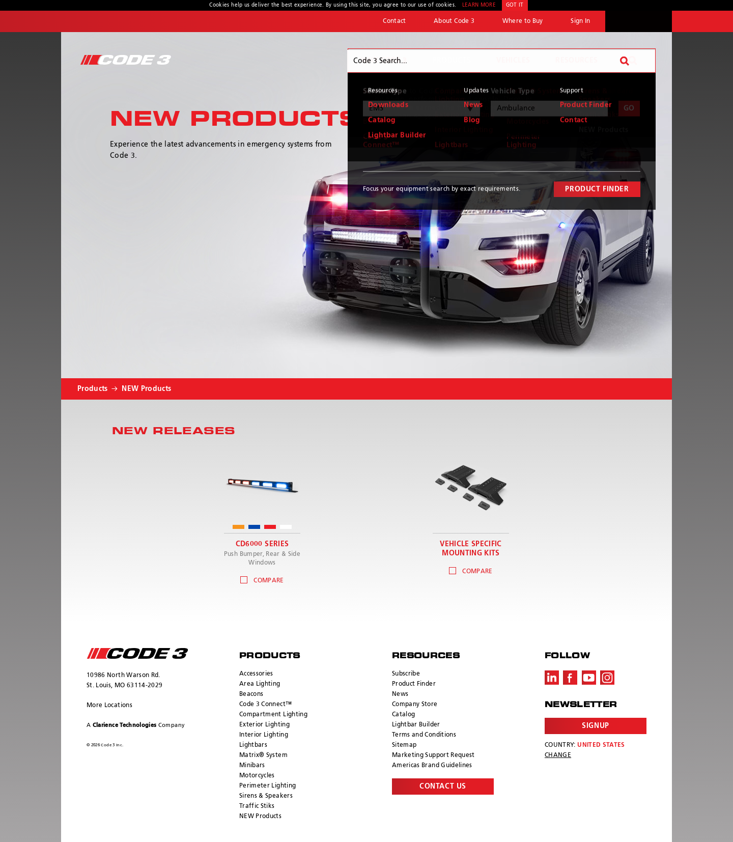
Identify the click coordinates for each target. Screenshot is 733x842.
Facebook (570, 677)
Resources (576, 60)
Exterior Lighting (264, 725)
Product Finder (414, 684)
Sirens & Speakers (266, 796)
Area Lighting (259, 684)
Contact (394, 21)
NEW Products (146, 388)
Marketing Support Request (433, 755)
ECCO (638, 21)
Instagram (607, 677)
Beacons (251, 694)
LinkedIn (552, 677)
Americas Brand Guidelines (432, 766)
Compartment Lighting (273, 715)
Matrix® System (263, 755)
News (400, 694)
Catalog (403, 715)
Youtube (589, 677)
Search (632, 60)
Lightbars (253, 745)
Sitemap (404, 745)
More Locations (109, 706)
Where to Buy (522, 21)
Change (558, 755)
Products (452, 60)
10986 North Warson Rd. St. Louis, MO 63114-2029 (124, 680)
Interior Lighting (263, 735)
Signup (595, 725)
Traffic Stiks (257, 806)
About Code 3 (454, 21)
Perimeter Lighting (267, 786)
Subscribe (406, 674)
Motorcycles (257, 776)
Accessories (256, 674)
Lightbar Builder (416, 725)
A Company (136, 725)
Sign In (580, 21)
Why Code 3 (384, 60)
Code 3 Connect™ (265, 704)
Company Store (415, 704)
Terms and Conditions (424, 735)
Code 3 (125, 59)
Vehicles (513, 60)
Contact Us (442, 786)
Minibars (252, 766)
